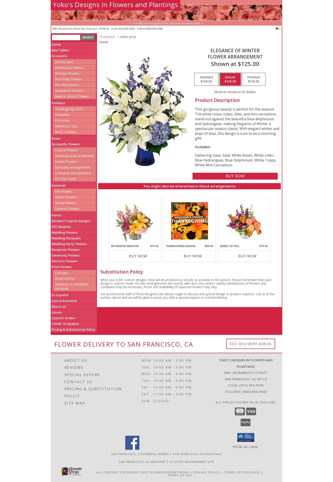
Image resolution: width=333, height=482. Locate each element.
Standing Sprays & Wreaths (74, 156)
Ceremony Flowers (66, 255)
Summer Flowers (67, 208)
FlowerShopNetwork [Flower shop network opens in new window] (169, 472)
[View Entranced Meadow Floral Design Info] (134, 220)
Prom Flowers (62, 267)
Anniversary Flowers (69, 68)
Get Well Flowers (67, 85)
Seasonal (58, 185)
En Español (60, 295)
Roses (56, 138)
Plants (56, 215)
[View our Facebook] (132, 448)
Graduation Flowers (69, 90)
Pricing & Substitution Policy (73, 329)
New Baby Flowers (68, 79)
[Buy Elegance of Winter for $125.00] (235, 176)
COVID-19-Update (65, 324)
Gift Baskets (61, 227)
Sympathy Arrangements (72, 167)
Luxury (57, 312)
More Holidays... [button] (66, 132)
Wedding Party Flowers (69, 244)
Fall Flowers (63, 191)
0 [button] (278, 28)
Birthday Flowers (67, 73)
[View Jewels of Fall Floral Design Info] (244, 221)
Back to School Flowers (72, 96)
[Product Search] (66, 37)
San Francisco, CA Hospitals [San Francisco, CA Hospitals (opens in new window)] (197, 454)
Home (56, 44)
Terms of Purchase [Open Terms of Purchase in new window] (242, 472)
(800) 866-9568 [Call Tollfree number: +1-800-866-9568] (255, 391)
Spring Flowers (65, 203)
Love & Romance (64, 301)
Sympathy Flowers (66, 144)
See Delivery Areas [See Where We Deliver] (251, 343)
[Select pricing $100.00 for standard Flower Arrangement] (206, 79)
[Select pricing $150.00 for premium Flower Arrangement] (253, 79)
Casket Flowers (66, 161)
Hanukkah (62, 115)
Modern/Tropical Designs (71, 221)
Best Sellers (60, 50)
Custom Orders (63, 318)
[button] (245, 437)
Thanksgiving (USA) (68, 109)
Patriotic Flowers (64, 261)
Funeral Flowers (66, 150)
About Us (59, 306)
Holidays (58, 103)
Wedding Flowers (64, 232)
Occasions (59, 56)
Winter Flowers (66, 197)
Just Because (64, 62)
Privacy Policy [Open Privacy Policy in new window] (206, 472)
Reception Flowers (65, 250)
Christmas (62, 120)
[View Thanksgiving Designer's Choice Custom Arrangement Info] (189, 221)
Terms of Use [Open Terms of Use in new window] (180, 475)
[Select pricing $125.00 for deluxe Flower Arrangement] (230, 79)
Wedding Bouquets (66, 238)
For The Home (65, 179)
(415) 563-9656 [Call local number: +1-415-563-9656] (126, 28)
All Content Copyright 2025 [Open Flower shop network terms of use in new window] (122, 472)
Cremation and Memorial (73, 173)
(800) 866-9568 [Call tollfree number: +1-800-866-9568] (155, 28)
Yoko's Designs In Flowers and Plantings (115, 4)
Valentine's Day (66, 126)
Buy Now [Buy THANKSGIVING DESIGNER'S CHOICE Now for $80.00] (193, 256)
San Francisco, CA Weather (142, 462)
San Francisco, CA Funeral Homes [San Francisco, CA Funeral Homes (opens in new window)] (140, 454)
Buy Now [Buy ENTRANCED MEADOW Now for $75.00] (138, 256)
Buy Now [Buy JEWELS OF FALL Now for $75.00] (247, 256)
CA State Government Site (191, 462)
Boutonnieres (65, 278)
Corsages (62, 273)
